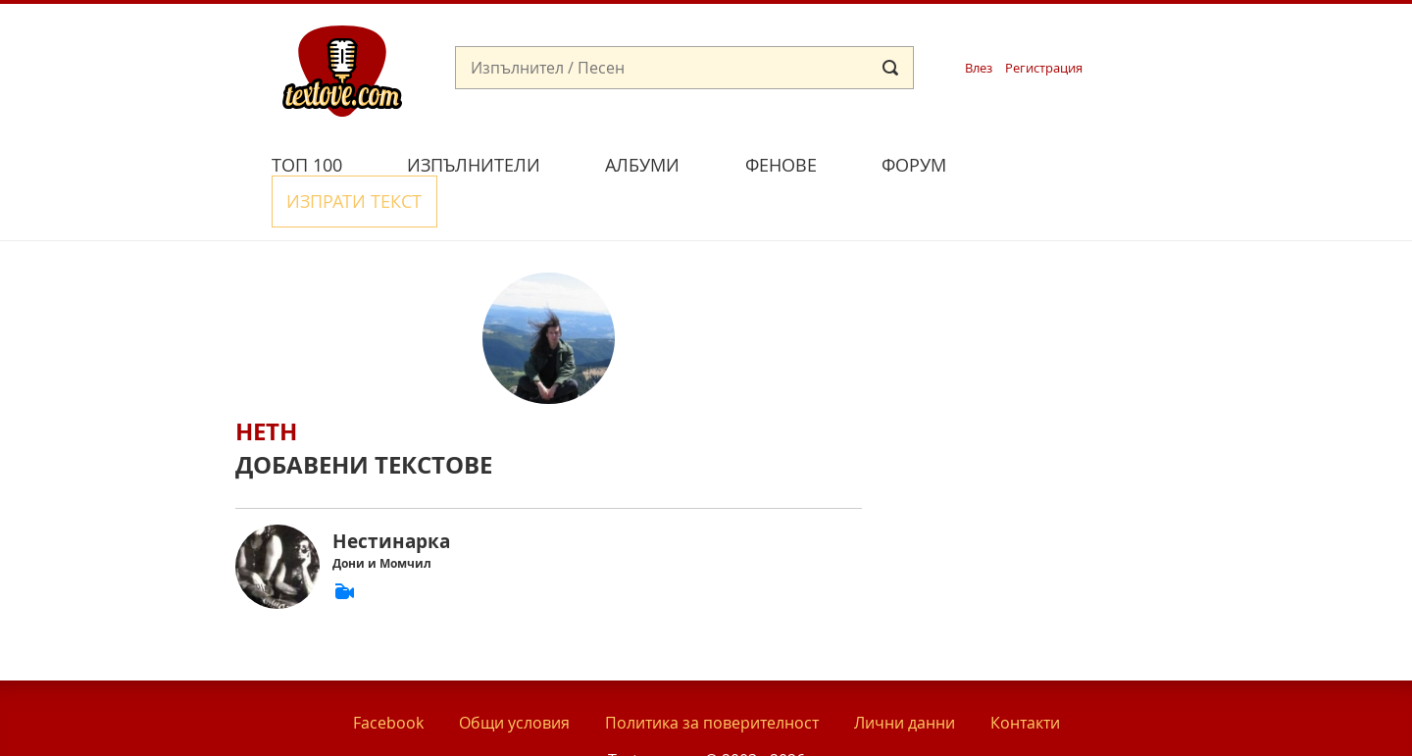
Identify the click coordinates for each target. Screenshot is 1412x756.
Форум (914, 165)
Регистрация (1044, 68)
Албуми (642, 165)
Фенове (781, 165)
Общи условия (514, 675)
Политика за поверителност (712, 675)
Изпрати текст (1072, 162)
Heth (266, 385)
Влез (978, 68)
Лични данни (904, 675)
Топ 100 (307, 165)
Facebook (388, 675)
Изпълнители (473, 165)
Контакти (1025, 675)
